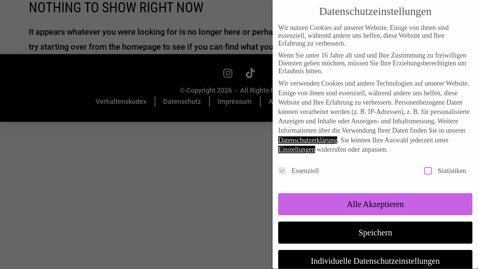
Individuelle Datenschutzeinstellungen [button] (375, 253)
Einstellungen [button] (296, 142)
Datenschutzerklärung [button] (307, 132)
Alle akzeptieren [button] (375, 196)
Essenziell (298, 163)
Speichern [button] (375, 225)
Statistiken (445, 163)
